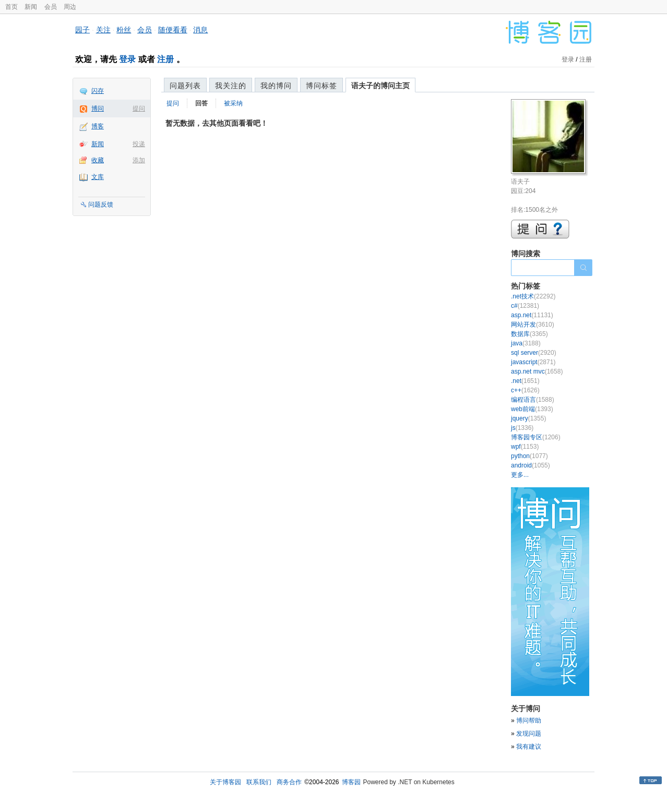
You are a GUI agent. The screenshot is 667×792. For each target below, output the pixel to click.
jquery (528, 418)
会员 (50, 6)
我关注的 (230, 85)
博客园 (351, 782)
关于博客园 (225, 782)
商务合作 (289, 782)
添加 (139, 160)
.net (525, 381)
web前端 (532, 409)
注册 (165, 59)
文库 (97, 177)
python (529, 456)
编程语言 (532, 399)
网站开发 (532, 324)
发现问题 (528, 733)
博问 (97, 108)
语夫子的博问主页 (380, 85)
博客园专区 (536, 437)
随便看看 (172, 30)
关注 (103, 30)
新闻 (31, 6)
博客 (97, 126)
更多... (520, 474)
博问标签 (321, 85)
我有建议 (528, 746)
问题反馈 (100, 204)
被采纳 (233, 103)
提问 (139, 108)
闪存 (97, 90)
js (522, 427)
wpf (525, 446)
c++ (525, 390)
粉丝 (123, 30)
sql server (533, 352)
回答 (201, 103)
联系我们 (258, 782)
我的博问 (276, 85)
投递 (139, 144)
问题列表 (185, 85)
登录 (127, 59)
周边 (70, 6)
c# (525, 305)
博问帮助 (528, 720)
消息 (200, 30)
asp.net (532, 315)
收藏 (97, 160)
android (530, 465)
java (526, 343)
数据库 (529, 334)
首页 (11, 6)
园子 (82, 30)
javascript (533, 362)
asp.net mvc (537, 371)
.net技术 (533, 296)
